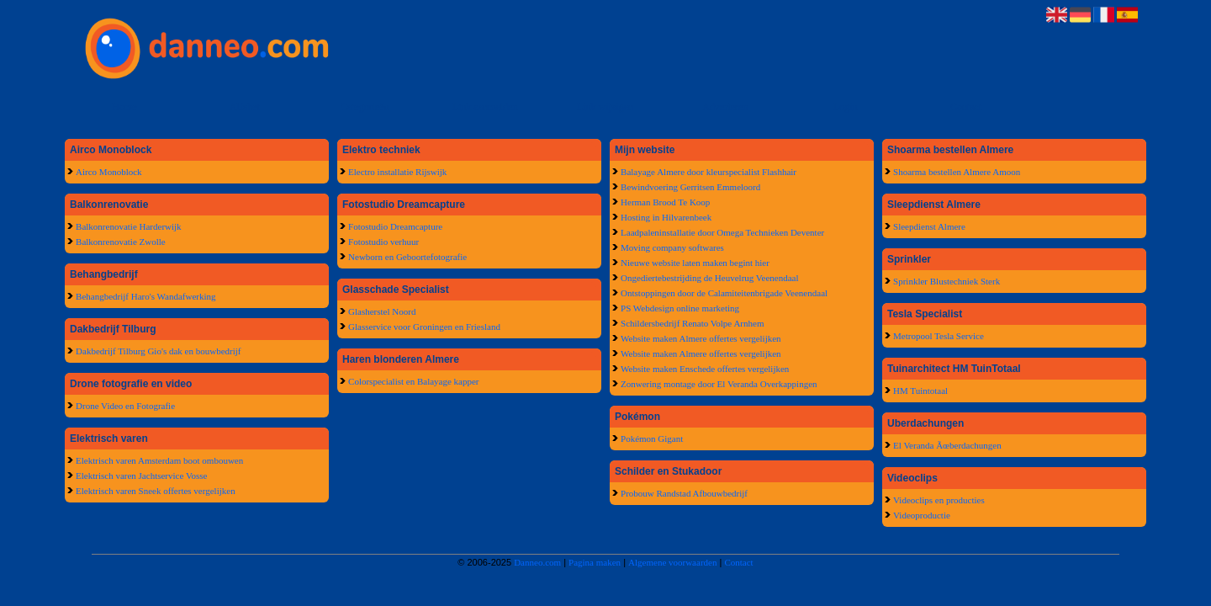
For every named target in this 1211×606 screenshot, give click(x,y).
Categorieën (365, 107)
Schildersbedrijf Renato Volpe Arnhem (692, 323)
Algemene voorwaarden (672, 562)
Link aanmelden (485, 107)
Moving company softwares (672, 247)
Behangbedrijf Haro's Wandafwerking (145, 296)
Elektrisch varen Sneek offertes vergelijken (155, 491)
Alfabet (245, 107)
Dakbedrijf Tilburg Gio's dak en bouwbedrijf (158, 351)
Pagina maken (594, 562)
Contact (965, 107)
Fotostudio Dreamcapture (395, 226)
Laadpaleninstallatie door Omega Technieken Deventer (722, 232)
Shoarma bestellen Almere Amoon (956, 172)
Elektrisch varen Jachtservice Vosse (141, 475)
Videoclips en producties (939, 500)
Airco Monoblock (109, 172)
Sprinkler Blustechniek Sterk (946, 281)
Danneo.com (537, 562)
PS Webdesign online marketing (680, 308)
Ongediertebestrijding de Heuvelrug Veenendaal (709, 278)
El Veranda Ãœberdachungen (947, 445)
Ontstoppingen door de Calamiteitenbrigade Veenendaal (724, 293)
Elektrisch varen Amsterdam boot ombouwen (159, 460)
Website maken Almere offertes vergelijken (701, 338)
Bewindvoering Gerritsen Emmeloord (690, 187)
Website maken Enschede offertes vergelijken (705, 369)
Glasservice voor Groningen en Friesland (424, 327)
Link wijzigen (605, 107)
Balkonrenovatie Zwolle (121, 242)
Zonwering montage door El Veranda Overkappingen (719, 384)
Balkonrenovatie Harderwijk (129, 226)
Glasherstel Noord (381, 311)
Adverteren (725, 107)
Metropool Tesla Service (938, 336)
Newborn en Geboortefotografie (407, 257)
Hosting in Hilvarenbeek (666, 217)
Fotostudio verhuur (383, 242)
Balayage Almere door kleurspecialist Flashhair (708, 172)
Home (124, 107)
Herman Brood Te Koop (665, 202)
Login (845, 107)
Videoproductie (921, 515)
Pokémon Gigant (652, 438)
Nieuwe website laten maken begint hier (695, 263)
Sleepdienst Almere (929, 226)
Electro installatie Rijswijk (397, 172)
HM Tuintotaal (920, 390)
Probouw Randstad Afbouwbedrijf (684, 493)
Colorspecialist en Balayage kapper (413, 381)
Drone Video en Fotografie (125, 406)
